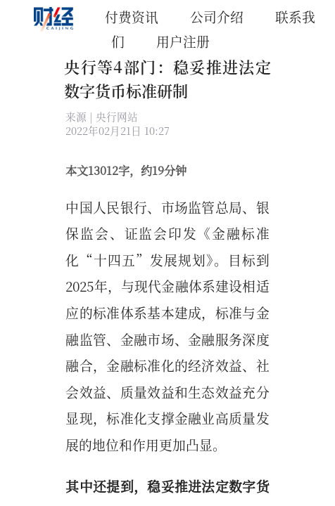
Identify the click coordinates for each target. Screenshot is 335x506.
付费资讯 (131, 16)
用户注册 (183, 41)
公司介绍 (217, 16)
